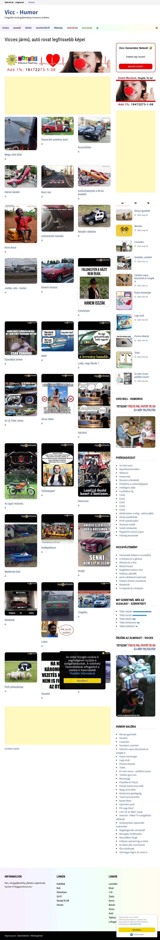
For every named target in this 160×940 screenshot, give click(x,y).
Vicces (5, 27)
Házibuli (82, 432)
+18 (110, 892)
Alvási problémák (128, 517)
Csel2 (122, 506)
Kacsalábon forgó (128, 837)
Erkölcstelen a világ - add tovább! (136, 513)
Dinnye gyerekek (142, 210)
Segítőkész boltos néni (131, 569)
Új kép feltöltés (144, 410)
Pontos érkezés (141, 336)
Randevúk (124, 584)
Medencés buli (12, 571)
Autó (111, 913)
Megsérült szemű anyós (131, 531)
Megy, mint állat (13, 154)
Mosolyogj (124, 778)
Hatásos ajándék (128, 573)
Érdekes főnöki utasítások (132, 580)
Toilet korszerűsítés (129, 797)
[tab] (122, 203)
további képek (12, 748)
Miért (44, 355)
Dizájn (81, 571)
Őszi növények (126, 848)
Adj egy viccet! (135, 66)
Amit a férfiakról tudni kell (132, 577)
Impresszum (10, 935)
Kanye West (125, 800)
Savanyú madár (127, 524)
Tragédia (82, 612)
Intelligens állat (127, 487)
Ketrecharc (62, 892)
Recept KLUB (63, 900)
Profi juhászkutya (14, 687)
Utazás (60, 904)
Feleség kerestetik (128, 535)
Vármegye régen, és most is (133, 852)
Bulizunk (87, 27)
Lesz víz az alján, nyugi (130, 811)
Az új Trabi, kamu (14, 420)
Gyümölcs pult (126, 804)
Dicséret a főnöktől (129, 480)
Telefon (112, 917)
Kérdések (9, 620)
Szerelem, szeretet (143, 257)
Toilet (137, 352)
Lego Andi (139, 315)
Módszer (123, 472)
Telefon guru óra (127, 774)
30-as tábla (47, 419)
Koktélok (72, 27)
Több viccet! (133, 615)
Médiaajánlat (37, 935)
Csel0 (122, 494)
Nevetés (138, 226)
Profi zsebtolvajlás (128, 520)
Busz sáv (46, 192)
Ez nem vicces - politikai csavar (141, 375)
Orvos (111, 909)
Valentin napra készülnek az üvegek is (144, 278)
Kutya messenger (142, 292)
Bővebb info (135, 924)
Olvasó (17, 27)
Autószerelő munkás (52, 236)
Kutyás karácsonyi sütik (131, 785)
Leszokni (113, 883)
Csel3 (122, 509)
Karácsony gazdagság (130, 793)
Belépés (31, 2)
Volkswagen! (48, 491)
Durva (111, 900)
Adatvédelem (23, 935)
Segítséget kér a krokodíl (132, 830)
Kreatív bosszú (49, 287)
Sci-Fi (59, 896)
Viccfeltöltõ (43, 27)
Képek (28, 27)
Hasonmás (124, 476)
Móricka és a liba (127, 562)
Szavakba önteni (14, 359)
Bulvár (112, 904)
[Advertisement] (58, 95)
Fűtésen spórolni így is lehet (133, 841)
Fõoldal (58, 27)
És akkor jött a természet (132, 844)
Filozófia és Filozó (128, 782)
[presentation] (122, 203)
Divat (111, 888)
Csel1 (122, 498)
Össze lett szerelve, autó (54, 139)
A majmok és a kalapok (131, 588)
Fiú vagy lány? (126, 808)
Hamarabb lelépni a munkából (135, 555)
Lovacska (139, 242)
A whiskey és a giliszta (130, 558)
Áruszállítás (84, 147)
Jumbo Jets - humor (15, 288)
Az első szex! (125, 465)
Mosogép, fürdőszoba (130, 833)
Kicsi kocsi (10, 247)
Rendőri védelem (87, 231)
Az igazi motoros (14, 503)
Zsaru (111, 896)
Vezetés (45, 693)
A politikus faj (126, 491)
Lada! (44, 641)
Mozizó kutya (126, 566)
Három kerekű (12, 192)
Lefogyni (113, 921)
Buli (58, 888)
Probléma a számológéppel (133, 483)
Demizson (83, 501)
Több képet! (127, 618)
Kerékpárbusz (48, 547)
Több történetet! (129, 622)
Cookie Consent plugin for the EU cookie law (137, 934)
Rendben (137, 929)
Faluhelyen (84, 310)
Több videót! (135, 611)
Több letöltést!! (128, 626)
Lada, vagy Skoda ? (88, 363)
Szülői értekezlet (128, 528)
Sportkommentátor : (130, 469)
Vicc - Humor (21, 12)
